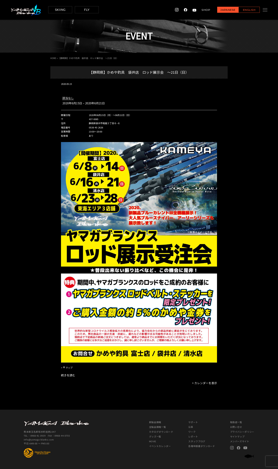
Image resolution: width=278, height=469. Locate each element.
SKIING (60, 10)
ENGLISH (245, 10)
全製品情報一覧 (157, 427)
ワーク (192, 431)
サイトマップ (237, 436)
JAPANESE (224, 10)
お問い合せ (236, 427)
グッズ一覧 (155, 436)
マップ (68, 367)
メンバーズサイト (239, 441)
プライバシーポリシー (242, 431)
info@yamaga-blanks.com (39, 439)
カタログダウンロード (161, 431)
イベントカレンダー (160, 446)
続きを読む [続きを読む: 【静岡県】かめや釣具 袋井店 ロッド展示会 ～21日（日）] (68, 375)
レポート (193, 436)
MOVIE (152, 441)
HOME (53, 58)
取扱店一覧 (236, 422)
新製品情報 (155, 422)
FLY (86, 10)
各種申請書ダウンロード (201, 446)
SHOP (202, 10)
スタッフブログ (196, 441)
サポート (193, 422)
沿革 (190, 427)
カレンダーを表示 (205, 383)
